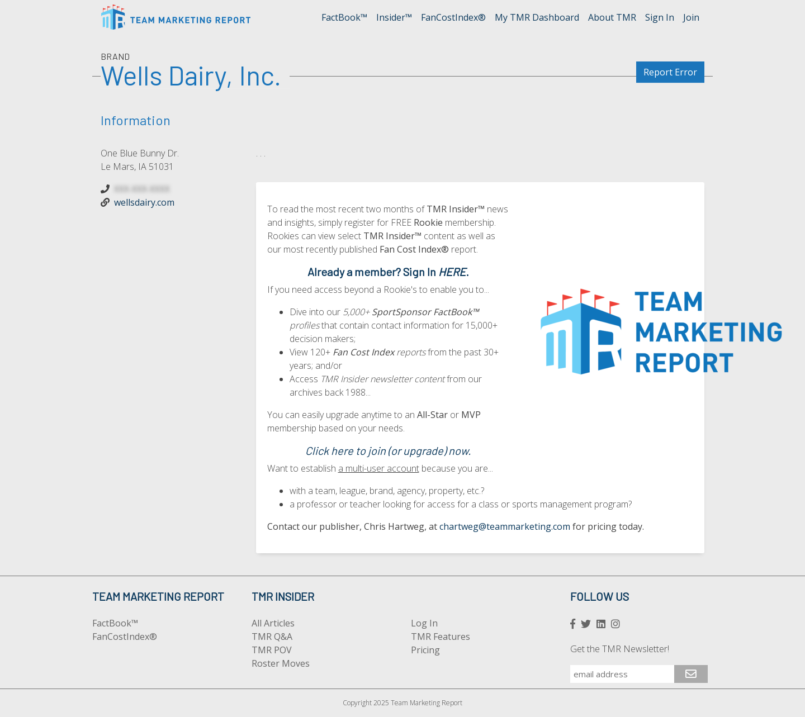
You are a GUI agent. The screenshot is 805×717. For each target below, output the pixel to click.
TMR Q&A (272, 636)
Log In (424, 623)
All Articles (273, 623)
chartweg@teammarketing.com (504, 526)
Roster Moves (281, 663)
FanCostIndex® (453, 17)
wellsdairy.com (144, 202)
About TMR (612, 17)
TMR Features (440, 636)
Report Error (670, 72)
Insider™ (394, 17)
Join (691, 17)
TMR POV (272, 650)
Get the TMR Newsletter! (619, 649)
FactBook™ (344, 17)
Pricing (425, 650)
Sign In (659, 17)
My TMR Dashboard (537, 17)
